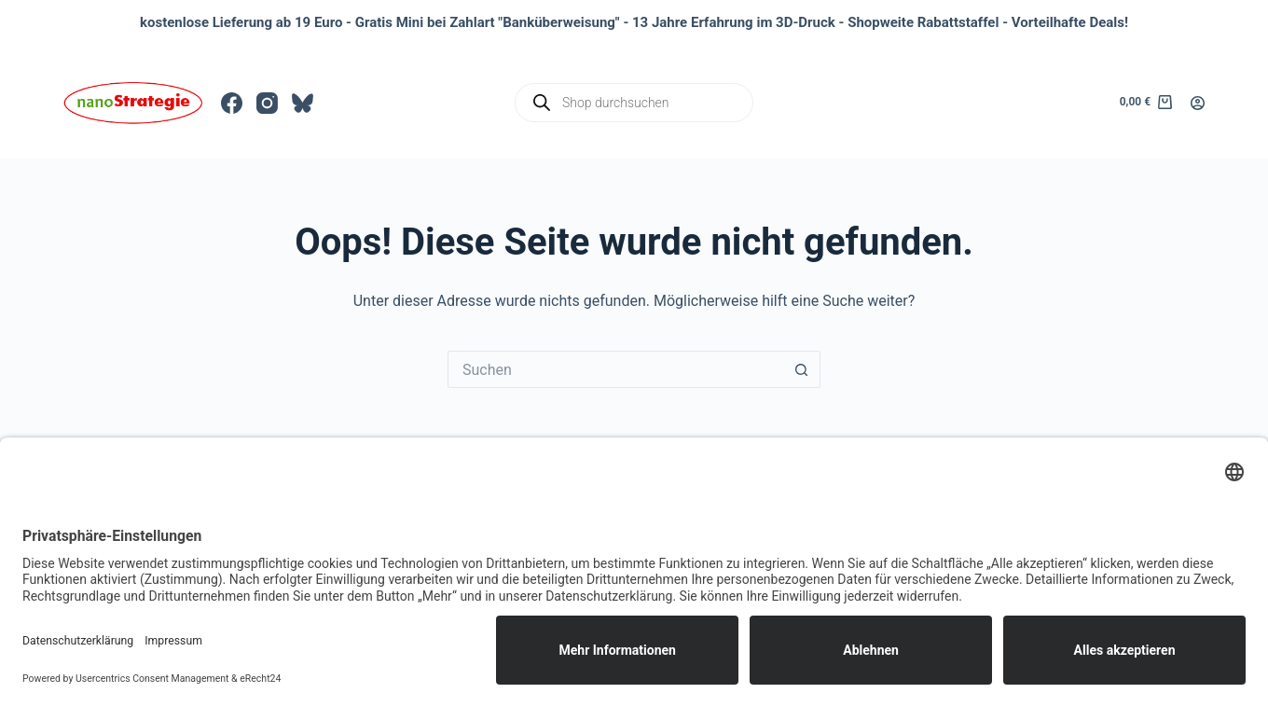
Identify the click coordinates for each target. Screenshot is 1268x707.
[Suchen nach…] (615, 369)
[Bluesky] (302, 103)
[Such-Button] (801, 369)
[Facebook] (231, 103)
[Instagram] (267, 103)
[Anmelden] (1198, 103)
